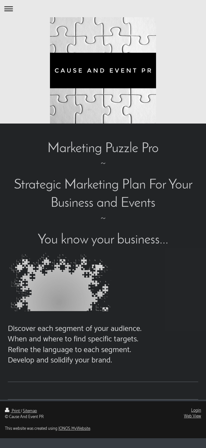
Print (13, 411)
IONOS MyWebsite (74, 428)
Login (196, 410)
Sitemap (30, 411)
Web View (192, 416)
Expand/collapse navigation (103, 9)
